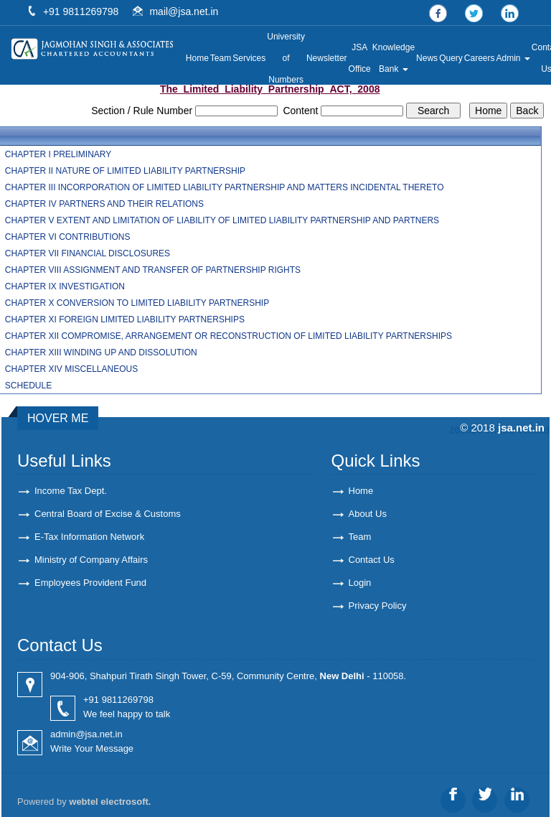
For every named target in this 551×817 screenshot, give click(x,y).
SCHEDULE (28, 386)
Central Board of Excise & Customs (107, 513)
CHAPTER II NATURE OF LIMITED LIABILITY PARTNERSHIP (125, 171)
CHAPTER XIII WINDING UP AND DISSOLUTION (101, 352)
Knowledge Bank (393, 58)
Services (248, 58)
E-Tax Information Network (89, 536)
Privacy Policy (378, 605)
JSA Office (360, 58)
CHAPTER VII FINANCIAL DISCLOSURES (87, 253)
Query (451, 58)
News (427, 58)
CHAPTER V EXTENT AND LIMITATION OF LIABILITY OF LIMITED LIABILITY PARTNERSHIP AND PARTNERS (222, 220)
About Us (368, 513)
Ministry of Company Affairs (91, 559)
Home (197, 58)
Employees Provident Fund (90, 582)
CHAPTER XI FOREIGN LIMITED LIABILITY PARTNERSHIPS (125, 319)
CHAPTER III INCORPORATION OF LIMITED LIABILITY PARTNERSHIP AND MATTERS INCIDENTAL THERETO (224, 187)
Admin (513, 58)
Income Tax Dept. (70, 490)
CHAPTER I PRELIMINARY (58, 154)
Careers (479, 58)
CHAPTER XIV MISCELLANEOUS (71, 369)
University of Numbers (286, 58)
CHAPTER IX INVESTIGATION (65, 286)
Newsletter (326, 58)
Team (220, 58)
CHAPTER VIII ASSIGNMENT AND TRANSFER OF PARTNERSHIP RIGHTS (153, 270)
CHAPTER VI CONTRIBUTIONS (68, 237)
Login (360, 582)
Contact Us (372, 559)
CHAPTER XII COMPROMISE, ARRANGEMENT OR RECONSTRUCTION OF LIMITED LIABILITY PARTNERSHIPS (228, 336)
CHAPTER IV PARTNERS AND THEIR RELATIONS (104, 204)
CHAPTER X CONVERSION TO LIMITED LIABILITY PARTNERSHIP (137, 303)
